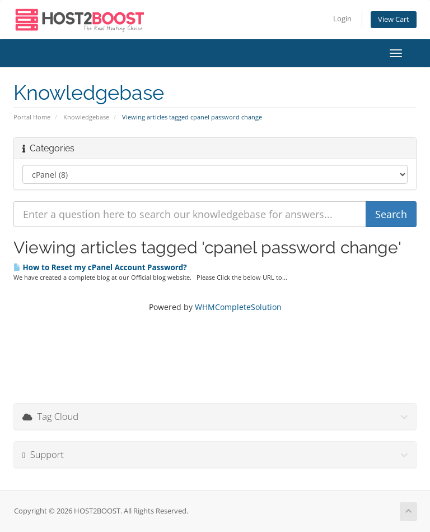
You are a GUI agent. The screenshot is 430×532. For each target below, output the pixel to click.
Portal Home (31, 117)
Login (342, 19)
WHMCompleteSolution (238, 307)
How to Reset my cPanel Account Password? (100, 267)
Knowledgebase (86, 117)
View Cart (393, 19)
